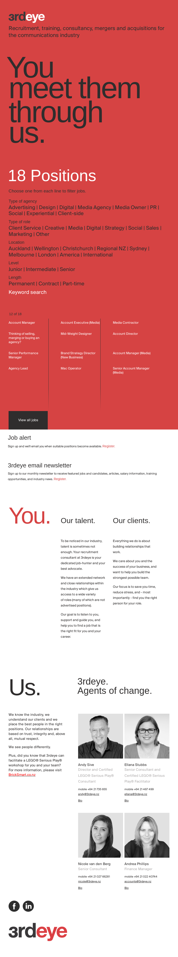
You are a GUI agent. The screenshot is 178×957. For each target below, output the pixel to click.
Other (42, 234)
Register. (108, 446)
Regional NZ (112, 249)
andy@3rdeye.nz (88, 794)
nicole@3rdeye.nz (89, 881)
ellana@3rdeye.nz (135, 794)
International (98, 255)
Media (76, 228)
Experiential (40, 213)
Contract (49, 284)
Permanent (22, 284)
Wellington (47, 249)
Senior (67, 269)
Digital (67, 207)
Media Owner (131, 207)
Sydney (139, 249)
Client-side (71, 213)
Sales (153, 228)
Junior (16, 269)
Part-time (73, 284)
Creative (55, 228)
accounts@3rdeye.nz (137, 881)
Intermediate (41, 269)
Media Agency (95, 207)
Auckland (20, 249)
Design (48, 207)
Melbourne (22, 255)
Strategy (115, 228)
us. (27, 132)
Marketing (21, 234)
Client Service (25, 228)
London (47, 255)
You (30, 67)
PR (154, 207)
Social (16, 213)
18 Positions (52, 176)
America (70, 255)
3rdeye (27, 17)
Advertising (22, 207)
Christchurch (78, 249)
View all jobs (28, 420)
